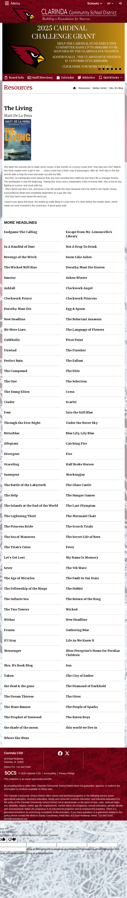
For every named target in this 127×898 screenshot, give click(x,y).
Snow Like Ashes (79, 257)
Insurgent (11, 474)
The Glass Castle (78, 485)
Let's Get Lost (14, 557)
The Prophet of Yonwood (23, 717)
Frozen (9, 630)
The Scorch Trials (79, 526)
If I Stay (10, 640)
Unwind (10, 350)
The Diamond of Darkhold (86, 686)
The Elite (73, 371)
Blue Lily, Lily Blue (80, 433)
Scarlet (71, 402)
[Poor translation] (12, 840)
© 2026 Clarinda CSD (30, 773)
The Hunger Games (80, 495)
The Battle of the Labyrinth (25, 485)
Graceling (11, 464)
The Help (11, 495)
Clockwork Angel (79, 288)
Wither (9, 620)
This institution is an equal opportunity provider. (28, 779)
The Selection (76, 381)
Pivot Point (74, 340)
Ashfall (9, 288)
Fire (69, 454)
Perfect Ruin (13, 361)
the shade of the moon (21, 727)
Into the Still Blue (79, 412)
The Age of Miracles (19, 578)
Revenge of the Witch (20, 257)
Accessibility (50, 773)
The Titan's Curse (17, 547)
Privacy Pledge (66, 773)
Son (69, 665)
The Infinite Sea (16, 599)
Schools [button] (94, 3)
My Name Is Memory (82, 557)
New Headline (14, 319)
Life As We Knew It (80, 640)
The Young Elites (17, 392)
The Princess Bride (18, 526)
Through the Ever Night (22, 423)
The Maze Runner (17, 707)
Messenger (12, 651)
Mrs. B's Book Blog (18, 665)
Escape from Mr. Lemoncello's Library (89, 234)
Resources (84, 88)
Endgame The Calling (20, 232)
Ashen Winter (76, 278)
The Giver (73, 696)
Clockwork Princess (81, 298)
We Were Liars (15, 330)
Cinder (9, 402)
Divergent (12, 454)
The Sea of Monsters (19, 537)
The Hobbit (74, 588)
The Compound (15, 371)
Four (7, 412)
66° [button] (110, 3)
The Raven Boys (78, 717)
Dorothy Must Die (17, 309)
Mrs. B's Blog (116, 88)
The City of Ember (80, 676)
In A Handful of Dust (19, 247)
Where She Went (16, 738)
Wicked (72, 609)
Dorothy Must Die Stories (85, 267)
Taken (9, 676)
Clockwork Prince (18, 298)
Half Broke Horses (80, 464)
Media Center (99, 88)
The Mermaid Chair (81, 516)
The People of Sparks (82, 707)
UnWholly (12, 340)
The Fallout (74, 361)
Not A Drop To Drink (81, 247)
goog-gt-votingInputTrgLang (73, 849)
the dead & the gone (19, 686)
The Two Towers (16, 609)
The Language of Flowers (85, 330)
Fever (70, 547)
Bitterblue (11, 433)
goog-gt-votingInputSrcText (104, 849)
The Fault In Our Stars (82, 578)
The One (10, 381)
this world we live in (81, 727)
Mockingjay (75, 474)
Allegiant (11, 443)
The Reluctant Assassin (84, 319)
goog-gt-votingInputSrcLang (42, 849)
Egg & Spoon (75, 309)
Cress (70, 392)
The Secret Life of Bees (83, 537)
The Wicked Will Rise (20, 267)
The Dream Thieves (19, 696)
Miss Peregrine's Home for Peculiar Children (93, 653)
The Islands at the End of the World (31, 506)
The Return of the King (83, 599)
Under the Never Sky (82, 423)
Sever (8, 568)
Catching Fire (76, 443)
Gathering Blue (77, 630)
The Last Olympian (80, 506)
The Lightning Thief (20, 516)
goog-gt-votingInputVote (39, 853)
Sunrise (10, 278)
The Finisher (76, 350)
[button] (111, 77)
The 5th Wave (76, 568)
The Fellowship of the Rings (25, 588)
